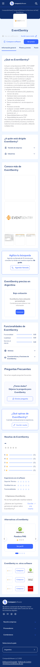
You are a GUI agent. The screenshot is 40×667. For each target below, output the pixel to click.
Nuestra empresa (20, 622)
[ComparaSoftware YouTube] (7, 614)
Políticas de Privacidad (10, 662)
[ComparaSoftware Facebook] (11, 614)
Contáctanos (20, 635)
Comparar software (12, 41)
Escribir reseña (20, 425)
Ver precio (31, 42)
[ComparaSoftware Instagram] (15, 614)
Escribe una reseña (32, 506)
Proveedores (20, 628)
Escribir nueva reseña (29, 36)
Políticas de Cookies (24, 662)
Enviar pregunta (20, 399)
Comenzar (20, 312)
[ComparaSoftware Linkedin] (4, 614)
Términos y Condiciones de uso (13, 663)
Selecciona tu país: (10, 643)
